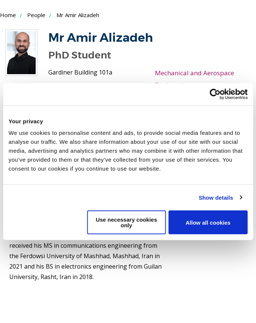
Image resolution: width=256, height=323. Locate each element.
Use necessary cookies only (126, 222)
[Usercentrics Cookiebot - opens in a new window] (214, 93)
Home (8, 15)
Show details (216, 197)
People (36, 15)
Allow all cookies (207, 222)
